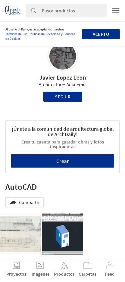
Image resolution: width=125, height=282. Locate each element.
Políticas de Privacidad (44, 34)
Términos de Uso (16, 34)
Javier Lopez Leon (62, 77)
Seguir (62, 97)
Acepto (101, 34)
